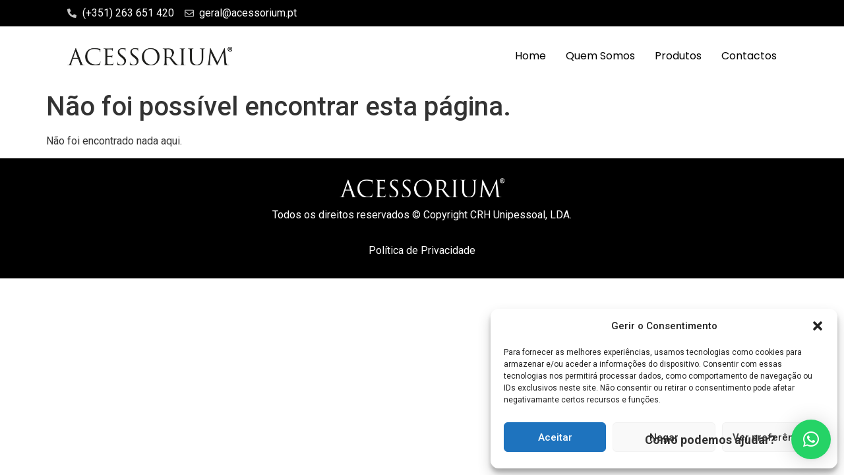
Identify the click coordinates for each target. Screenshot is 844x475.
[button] (817, 325)
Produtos (678, 55)
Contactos (749, 55)
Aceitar (555, 437)
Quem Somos (600, 55)
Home (530, 55)
